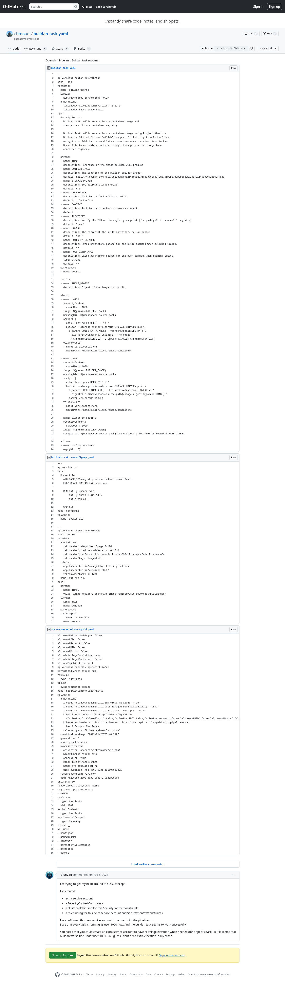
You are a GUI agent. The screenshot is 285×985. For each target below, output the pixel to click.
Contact (158, 974)
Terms (89, 974)
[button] (251, 48)
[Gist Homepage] (14, 6)
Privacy (100, 974)
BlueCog (66, 875)
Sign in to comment (171, 955)
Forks (82, 49)
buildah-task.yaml (50, 33)
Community (136, 974)
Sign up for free (62, 955)
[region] (142, 262)
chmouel (22, 33)
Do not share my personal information (208, 974)
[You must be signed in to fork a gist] (270, 33)
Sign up (274, 6)
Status (123, 974)
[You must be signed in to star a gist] (251, 33)
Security (111, 974)
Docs (148, 974)
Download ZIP (268, 48)
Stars (60, 49)
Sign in (258, 6)
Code (14, 48)
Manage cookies (175, 974)
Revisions (35, 49)
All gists (87, 6)
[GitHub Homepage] (57, 974)
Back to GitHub (106, 6)
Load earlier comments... (148, 864)
